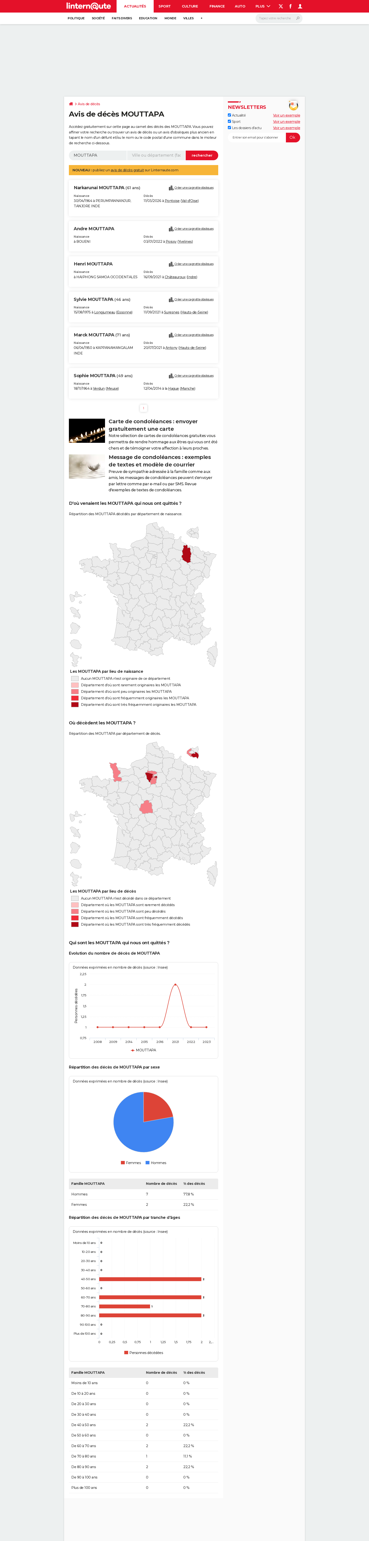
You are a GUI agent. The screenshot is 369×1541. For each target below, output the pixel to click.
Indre (191, 277)
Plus (263, 6)
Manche (187, 388)
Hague (173, 388)
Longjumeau (104, 312)
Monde (170, 18)
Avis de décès (89, 104)
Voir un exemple (286, 115)
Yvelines (185, 241)
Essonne (124, 312)
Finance (217, 6)
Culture (190, 6)
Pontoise (172, 201)
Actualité (237, 115)
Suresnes (171, 312)
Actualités (135, 6)
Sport (164, 6)
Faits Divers (122, 18)
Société (98, 18)
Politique (76, 18)
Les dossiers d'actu (244, 128)
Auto (240, 6)
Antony (171, 348)
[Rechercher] (279, 18)
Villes (188, 18)
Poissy (171, 241)
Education (148, 18)
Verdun (99, 388)
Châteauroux (175, 277)
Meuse (112, 388)
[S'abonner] (264, 137)
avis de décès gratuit (127, 170)
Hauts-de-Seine (194, 312)
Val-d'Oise (190, 201)
